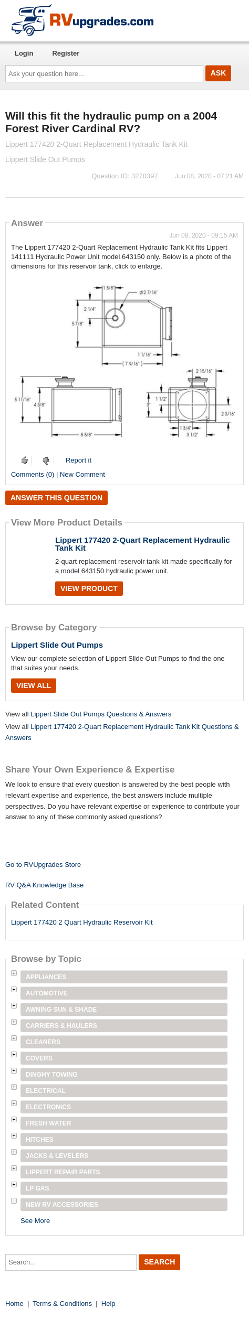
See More (35, 1221)
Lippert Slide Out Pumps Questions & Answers (100, 714)
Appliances (46, 977)
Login (24, 53)
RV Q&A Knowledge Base (44, 885)
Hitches (40, 1139)
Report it (78, 460)
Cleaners (43, 1042)
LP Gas (37, 1188)
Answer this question (56, 498)
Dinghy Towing (52, 1074)
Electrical (46, 1091)
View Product (89, 588)
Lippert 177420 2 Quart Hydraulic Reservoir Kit (82, 922)
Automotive (47, 993)
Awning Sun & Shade (61, 1009)
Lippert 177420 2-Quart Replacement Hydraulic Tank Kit (142, 543)
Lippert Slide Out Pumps (57, 644)
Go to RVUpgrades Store (43, 864)
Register (65, 53)
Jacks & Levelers (57, 1156)
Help (108, 1303)
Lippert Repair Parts (63, 1172)
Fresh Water (48, 1123)
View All (33, 685)
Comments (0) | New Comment (58, 474)
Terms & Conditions (62, 1303)
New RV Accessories (62, 1204)
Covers (39, 1058)
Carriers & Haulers (61, 1026)
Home (14, 1303)
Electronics (48, 1107)
